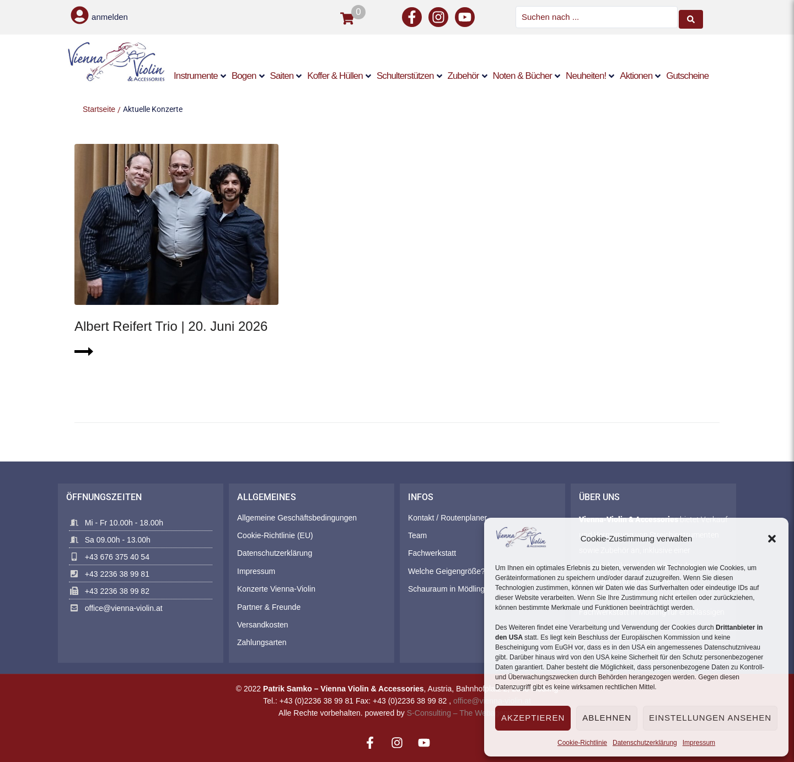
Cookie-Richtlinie (582, 743)
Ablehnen (606, 717)
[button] (771, 538)
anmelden (110, 17)
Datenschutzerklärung (645, 743)
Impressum (699, 743)
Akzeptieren (533, 717)
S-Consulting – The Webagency (461, 712)
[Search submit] (691, 16)
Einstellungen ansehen (710, 717)
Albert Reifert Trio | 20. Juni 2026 (170, 325)
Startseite (99, 108)
